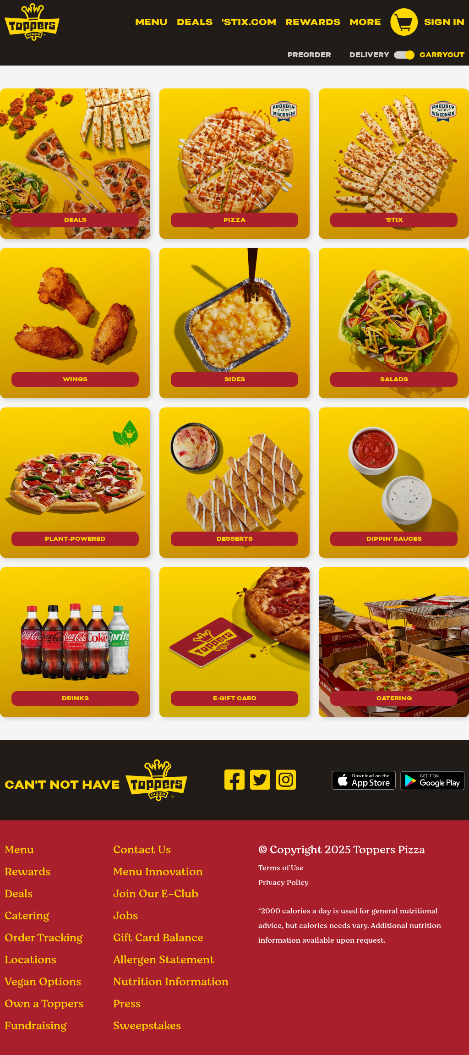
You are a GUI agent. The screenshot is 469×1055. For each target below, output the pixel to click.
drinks (75, 697)
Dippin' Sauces (394, 538)
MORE (365, 22)
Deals (195, 22)
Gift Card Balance (158, 937)
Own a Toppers (44, 1003)
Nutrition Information (171, 981)
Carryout (442, 55)
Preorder (309, 55)
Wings (75, 378)
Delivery (369, 55)
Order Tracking (43, 937)
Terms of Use (281, 868)
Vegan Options (43, 981)
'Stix (394, 219)
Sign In (444, 22)
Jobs (125, 915)
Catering (393, 697)
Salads (394, 378)
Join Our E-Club (155, 893)
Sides (235, 378)
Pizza (235, 219)
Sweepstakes (147, 1025)
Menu (151, 22)
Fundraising (35, 1025)
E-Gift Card (234, 697)
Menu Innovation (158, 871)
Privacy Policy (283, 882)
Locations (30, 959)
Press (127, 1003)
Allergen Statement (163, 959)
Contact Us (142, 849)
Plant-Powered (75, 538)
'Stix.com (249, 22)
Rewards (312, 22)
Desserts (234, 538)
